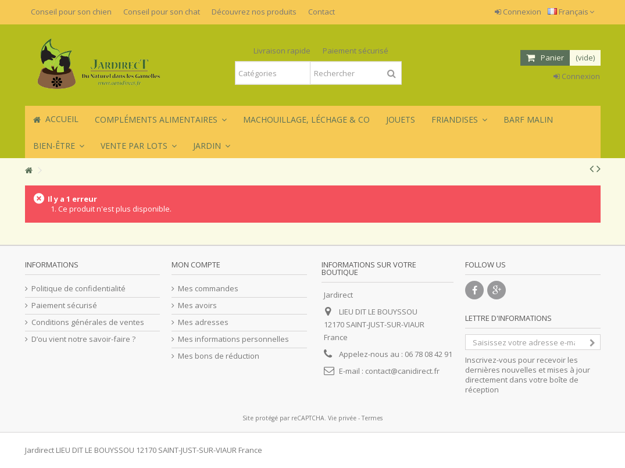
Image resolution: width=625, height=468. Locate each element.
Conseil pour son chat (161, 11)
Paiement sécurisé (64, 305)
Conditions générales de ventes (87, 322)
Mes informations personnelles (233, 339)
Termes (372, 418)
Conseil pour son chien (71, 11)
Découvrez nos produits (254, 11)
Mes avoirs (197, 305)
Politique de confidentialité (78, 289)
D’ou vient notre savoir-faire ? (83, 339)
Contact (321, 11)
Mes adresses (203, 322)
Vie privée (342, 418)
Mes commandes (208, 289)
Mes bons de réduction (218, 356)
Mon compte (196, 264)
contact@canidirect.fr (402, 371)
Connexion (518, 11)
